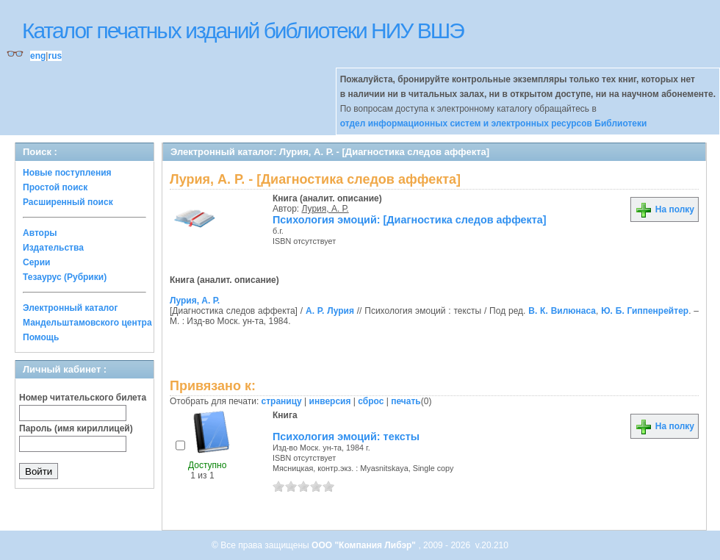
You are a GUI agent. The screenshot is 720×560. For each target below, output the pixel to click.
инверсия (330, 401)
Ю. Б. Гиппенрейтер (644, 311)
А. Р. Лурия (330, 311)
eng (38, 56)
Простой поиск (55, 187)
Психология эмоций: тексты (346, 436)
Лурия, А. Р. (325, 209)
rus (55, 56)
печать (406, 401)
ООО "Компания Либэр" (365, 545)
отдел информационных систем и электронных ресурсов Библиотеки (493, 123)
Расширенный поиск (68, 202)
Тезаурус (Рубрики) (65, 277)
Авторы (40, 233)
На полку (664, 209)
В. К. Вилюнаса (562, 311)
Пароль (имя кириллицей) (76, 428)
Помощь (41, 337)
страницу (282, 401)
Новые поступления (67, 173)
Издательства (53, 248)
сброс (371, 401)
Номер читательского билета (82, 397)
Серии (36, 262)
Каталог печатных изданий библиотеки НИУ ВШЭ (243, 30)
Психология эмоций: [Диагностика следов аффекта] (410, 220)
